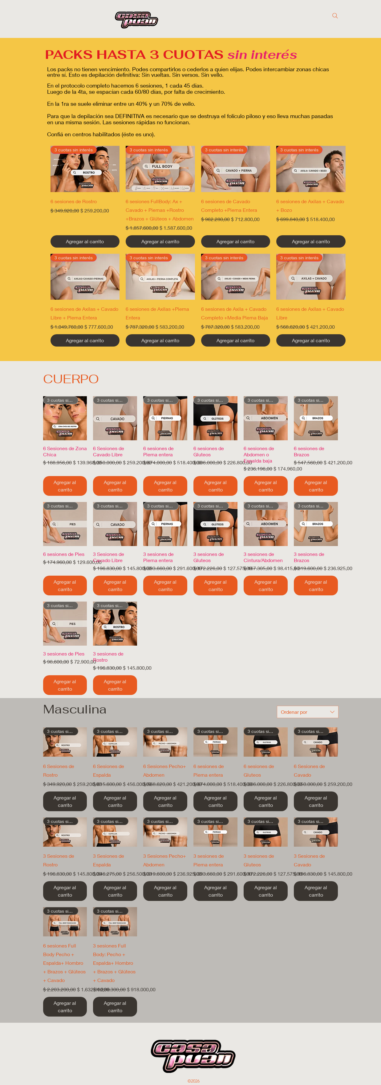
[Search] (335, 15)
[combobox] (307, 712)
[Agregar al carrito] (85, 241)
